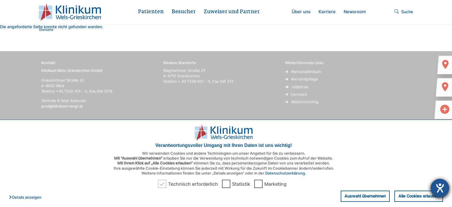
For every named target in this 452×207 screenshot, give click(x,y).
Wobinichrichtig (305, 101)
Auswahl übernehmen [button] (365, 195)
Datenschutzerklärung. (285, 173)
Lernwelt (299, 94)
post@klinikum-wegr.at (62, 106)
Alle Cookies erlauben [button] (418, 195)
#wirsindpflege (304, 79)
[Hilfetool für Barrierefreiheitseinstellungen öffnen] (440, 188)
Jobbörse (299, 87)
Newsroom (355, 11)
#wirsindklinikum (306, 71)
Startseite (46, 30)
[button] (26, 197)
